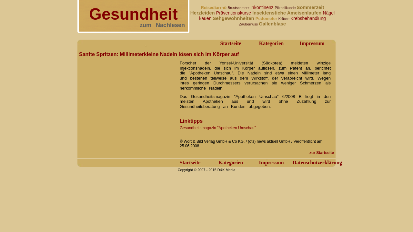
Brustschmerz (239, 8)
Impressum (311, 43)
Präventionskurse (234, 12)
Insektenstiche (269, 12)
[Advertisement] (127, 99)
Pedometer (267, 18)
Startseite (230, 43)
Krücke (284, 19)
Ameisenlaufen (305, 12)
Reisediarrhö (214, 7)
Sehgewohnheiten (234, 18)
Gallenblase (272, 23)
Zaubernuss (249, 24)
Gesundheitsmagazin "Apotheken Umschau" (218, 128)
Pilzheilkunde (286, 8)
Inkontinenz (262, 7)
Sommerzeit (310, 7)
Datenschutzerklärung (317, 162)
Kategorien (271, 43)
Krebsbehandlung (308, 18)
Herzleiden (203, 12)
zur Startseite (321, 152)
